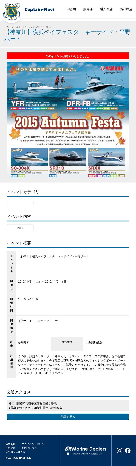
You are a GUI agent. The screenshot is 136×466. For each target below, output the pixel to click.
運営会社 (10, 444)
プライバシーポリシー (34, 444)
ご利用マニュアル (15, 451)
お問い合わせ (29, 448)
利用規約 (10, 448)
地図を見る (68, 416)
